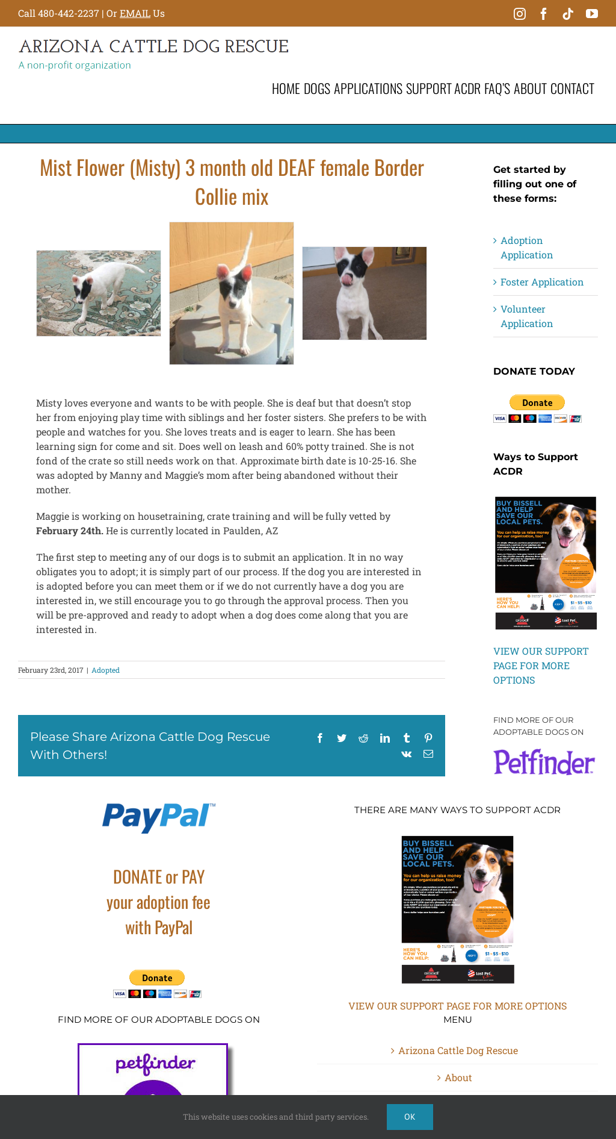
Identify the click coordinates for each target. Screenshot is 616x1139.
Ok (410, 1116)
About (458, 1077)
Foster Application (542, 281)
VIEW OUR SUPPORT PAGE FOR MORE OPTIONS (541, 665)
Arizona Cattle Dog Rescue (458, 1050)
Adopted (105, 670)
